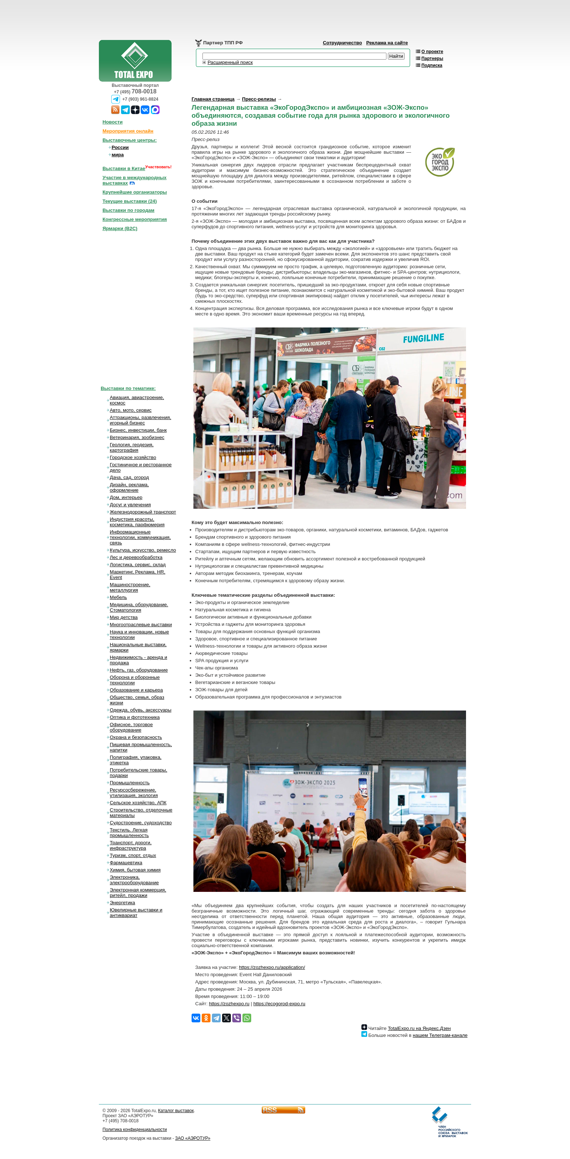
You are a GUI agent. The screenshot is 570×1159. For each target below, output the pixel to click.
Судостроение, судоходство (141, 822)
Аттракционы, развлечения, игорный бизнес (140, 420)
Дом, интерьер (126, 497)
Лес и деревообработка (136, 557)
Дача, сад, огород (129, 477)
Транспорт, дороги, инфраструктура (131, 845)
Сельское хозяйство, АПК (138, 802)
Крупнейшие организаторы (135, 192)
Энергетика (122, 902)
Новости (113, 122)
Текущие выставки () (130, 201)
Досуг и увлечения (130, 504)
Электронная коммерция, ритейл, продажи (138, 892)
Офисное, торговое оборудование (131, 727)
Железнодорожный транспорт (143, 512)
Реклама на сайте (387, 42)
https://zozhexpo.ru (229, 1003)
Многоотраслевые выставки (141, 624)
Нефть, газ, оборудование (139, 670)
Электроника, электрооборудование (134, 879)
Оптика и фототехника (135, 717)
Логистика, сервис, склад (138, 564)
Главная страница (213, 99)
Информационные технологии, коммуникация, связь (140, 537)
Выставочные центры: (130, 140)
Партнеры (432, 58)
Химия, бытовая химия (135, 870)
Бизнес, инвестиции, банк (138, 430)
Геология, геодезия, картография (131, 447)
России (120, 147)
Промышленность (130, 782)
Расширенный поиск (230, 62)
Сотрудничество (342, 42)
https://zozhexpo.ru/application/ (272, 967)
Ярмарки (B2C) (120, 228)
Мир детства (124, 617)
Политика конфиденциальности (135, 1129)
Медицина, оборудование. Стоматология (139, 607)
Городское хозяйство (133, 457)
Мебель (118, 597)
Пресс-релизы (259, 99)
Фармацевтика (126, 862)
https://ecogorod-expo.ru (279, 1003)
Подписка (431, 65)
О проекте (432, 51)
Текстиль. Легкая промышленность (129, 832)
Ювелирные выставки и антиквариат (136, 912)
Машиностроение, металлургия (130, 587)
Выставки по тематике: (128, 388)
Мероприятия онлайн (128, 131)
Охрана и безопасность (136, 737)
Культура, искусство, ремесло (143, 550)
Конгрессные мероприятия (135, 219)
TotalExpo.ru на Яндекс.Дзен (419, 1028)
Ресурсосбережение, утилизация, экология (134, 792)
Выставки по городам (128, 210)
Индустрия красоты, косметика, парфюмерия (137, 521)
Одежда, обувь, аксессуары (140, 710)
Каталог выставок (176, 1110)
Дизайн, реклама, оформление (129, 487)
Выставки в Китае (124, 168)
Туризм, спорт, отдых (133, 855)
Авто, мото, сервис (131, 410)
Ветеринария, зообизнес (137, 437)
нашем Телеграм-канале (440, 1035)
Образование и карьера (136, 690)
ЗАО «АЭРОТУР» (192, 1138)
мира (118, 154)
